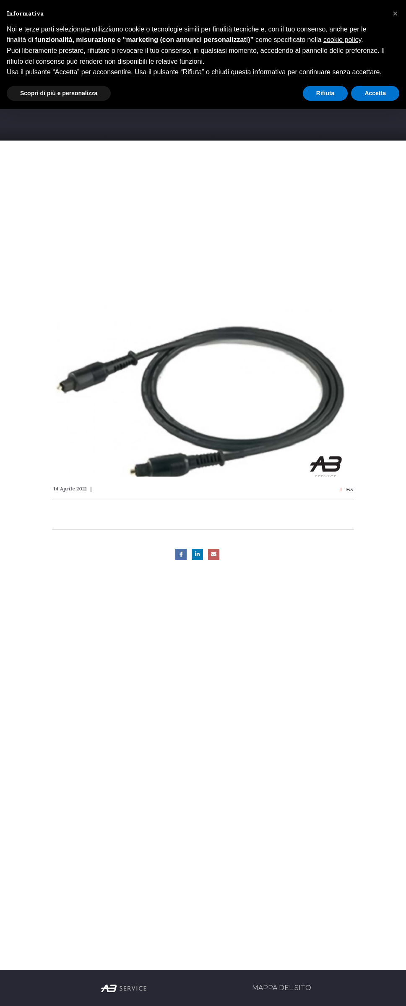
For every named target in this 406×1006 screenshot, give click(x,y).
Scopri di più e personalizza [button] (58, 93)
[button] (395, 13)
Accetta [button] (375, 93)
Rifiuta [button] (325, 93)
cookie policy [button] (342, 39)
